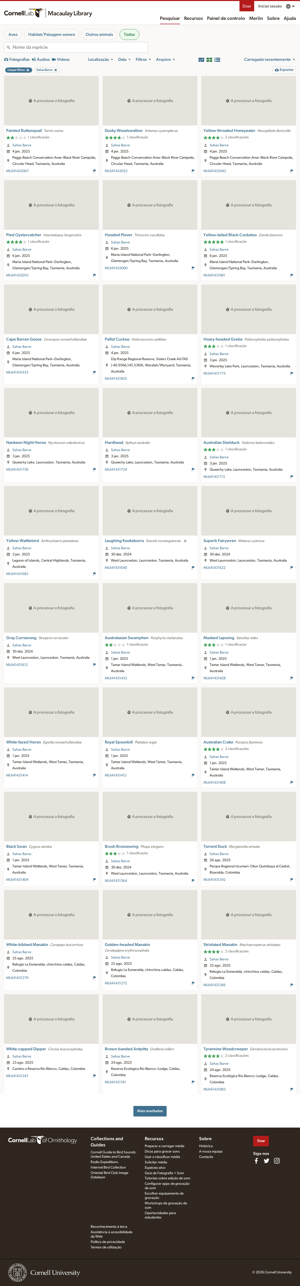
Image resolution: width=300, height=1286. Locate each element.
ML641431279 (17, 978)
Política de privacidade (108, 1242)
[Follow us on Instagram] (277, 1161)
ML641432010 (17, 275)
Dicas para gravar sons (162, 1151)
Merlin (256, 18)
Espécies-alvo (155, 1168)
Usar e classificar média (162, 1157)
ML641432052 (116, 171)
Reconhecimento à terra (109, 1227)
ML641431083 (214, 1089)
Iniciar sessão (270, 6)
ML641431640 (116, 568)
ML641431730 (17, 469)
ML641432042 (214, 171)
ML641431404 (17, 880)
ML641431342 (214, 880)
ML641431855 (116, 378)
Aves (13, 34)
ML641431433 (116, 678)
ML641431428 (214, 678)
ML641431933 (17, 372)
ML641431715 (214, 477)
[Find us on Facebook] (256, 1161)
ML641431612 (17, 665)
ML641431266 (214, 985)
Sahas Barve (21, 145)
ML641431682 (17, 574)
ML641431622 (214, 568)
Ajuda (290, 18)
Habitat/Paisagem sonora (51, 34)
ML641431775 (214, 373)
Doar (247, 6)
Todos (129, 34)
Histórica (206, 1146)
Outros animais (99, 34)
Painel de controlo (226, 18)
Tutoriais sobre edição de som (167, 1178)
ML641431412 (115, 775)
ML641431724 (116, 469)
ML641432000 (116, 268)
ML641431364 (116, 881)
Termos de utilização (106, 1247)
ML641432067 (17, 171)
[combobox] (80, 47)
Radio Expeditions (104, 1162)
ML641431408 (214, 782)
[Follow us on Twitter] (266, 1161)
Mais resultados (150, 1111)
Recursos (193, 18)
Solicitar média (156, 1162)
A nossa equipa (210, 1151)
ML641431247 (17, 1076)
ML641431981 (214, 275)
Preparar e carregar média (164, 1146)
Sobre (273, 18)
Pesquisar (170, 18)
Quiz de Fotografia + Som (164, 1173)
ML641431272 (116, 983)
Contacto (206, 1157)
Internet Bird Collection (108, 1167)
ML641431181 (115, 1082)
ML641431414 (17, 775)
